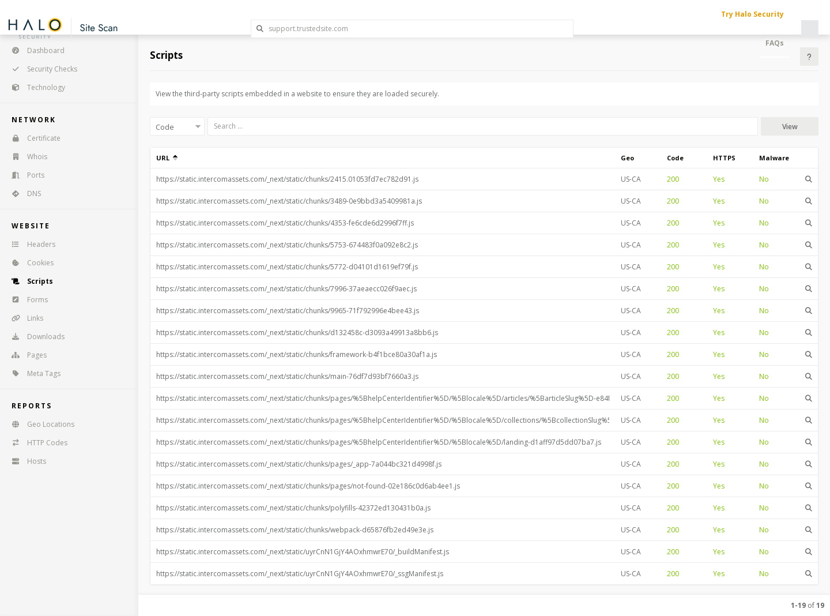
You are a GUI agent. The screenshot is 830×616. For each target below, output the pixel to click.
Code (675, 157)
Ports (24, 175)
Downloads (34, 336)
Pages (25, 355)
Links (23, 318)
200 (673, 179)
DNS (22, 193)
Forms (26, 300)
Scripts (28, 281)
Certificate (32, 138)
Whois (25, 156)
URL (167, 157)
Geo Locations (39, 424)
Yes (719, 179)
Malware (774, 157)
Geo (627, 157)
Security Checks (40, 69)
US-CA (631, 179)
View (790, 127)
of (807, 605)
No (764, 179)
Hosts (25, 461)
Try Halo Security (752, 14)
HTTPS (724, 157)
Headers (29, 244)
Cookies (29, 263)
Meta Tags (32, 373)
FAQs (774, 43)
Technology (34, 87)
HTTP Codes (35, 443)
